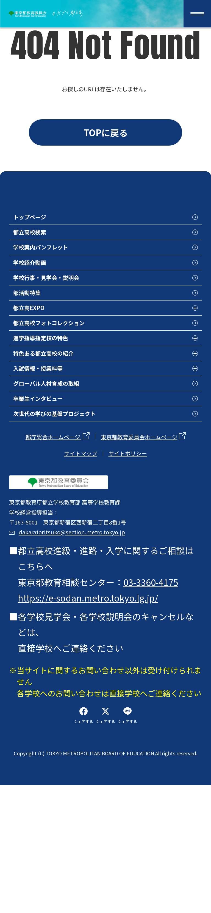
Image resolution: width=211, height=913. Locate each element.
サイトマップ (80, 528)
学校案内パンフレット (59, 277)
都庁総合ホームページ (53, 512)
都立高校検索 (41, 258)
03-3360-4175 (152, 683)
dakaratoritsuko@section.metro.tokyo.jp (110, 627)
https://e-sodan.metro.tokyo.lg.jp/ (90, 699)
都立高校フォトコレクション (72, 373)
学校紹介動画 (41, 296)
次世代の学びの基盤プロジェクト (81, 487)
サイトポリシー (128, 528)
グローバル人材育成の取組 (68, 449)
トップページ (41, 239)
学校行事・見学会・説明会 (68, 316)
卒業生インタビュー (54, 468)
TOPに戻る (106, 137)
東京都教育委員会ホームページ (139, 512)
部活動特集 (37, 334)
